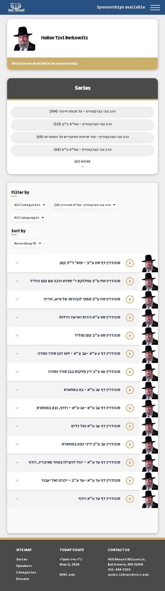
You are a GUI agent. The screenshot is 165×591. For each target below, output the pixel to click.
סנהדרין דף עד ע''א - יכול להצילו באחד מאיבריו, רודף (74, 462)
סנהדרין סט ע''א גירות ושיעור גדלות (89, 317)
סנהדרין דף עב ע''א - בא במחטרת (92, 390)
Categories (26, 572)
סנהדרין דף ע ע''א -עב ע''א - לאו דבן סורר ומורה (78, 353)
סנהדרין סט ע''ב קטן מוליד (97, 335)
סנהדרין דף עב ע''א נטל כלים (95, 426)
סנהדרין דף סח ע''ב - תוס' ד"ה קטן (90, 263)
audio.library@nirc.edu (128, 574)
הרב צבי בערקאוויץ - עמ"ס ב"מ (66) (83, 149)
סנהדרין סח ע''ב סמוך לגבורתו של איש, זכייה (82, 299)
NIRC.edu (67, 574)
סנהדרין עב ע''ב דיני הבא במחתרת (91, 444)
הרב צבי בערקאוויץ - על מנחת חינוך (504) (82, 111)
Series (22, 559)
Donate (22, 579)
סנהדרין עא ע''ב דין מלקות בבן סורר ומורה (84, 372)
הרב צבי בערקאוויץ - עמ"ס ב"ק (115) (82, 124)
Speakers (24, 566)
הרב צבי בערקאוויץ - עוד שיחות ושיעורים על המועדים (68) (82, 137)
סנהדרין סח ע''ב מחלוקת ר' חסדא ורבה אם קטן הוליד (75, 281)
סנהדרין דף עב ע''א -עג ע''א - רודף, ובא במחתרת (78, 408)
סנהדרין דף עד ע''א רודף (99, 498)
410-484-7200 (119, 569)
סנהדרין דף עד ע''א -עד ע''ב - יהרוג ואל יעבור (80, 480)
